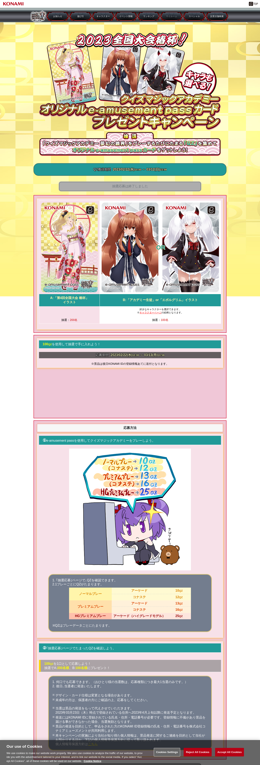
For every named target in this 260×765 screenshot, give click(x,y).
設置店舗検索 (217, 16)
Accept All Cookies (229, 754)
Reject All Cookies (197, 754)
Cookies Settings (167, 754)
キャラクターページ (150, 312)
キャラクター (103, 16)
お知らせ (57, 16)
